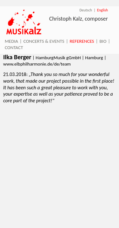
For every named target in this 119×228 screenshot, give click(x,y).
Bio (102, 41)
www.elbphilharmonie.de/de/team (37, 64)
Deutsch (85, 10)
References (82, 41)
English (102, 10)
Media (11, 41)
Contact (14, 47)
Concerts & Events (43, 41)
